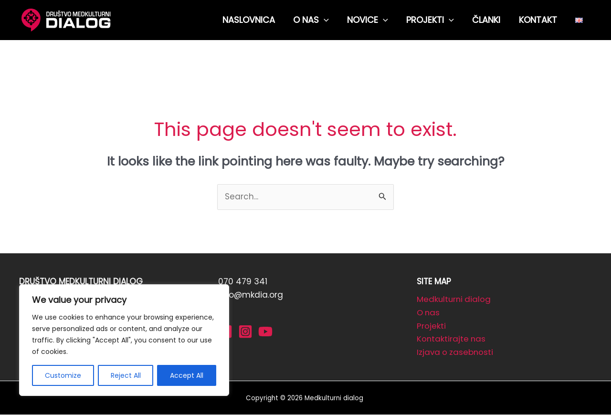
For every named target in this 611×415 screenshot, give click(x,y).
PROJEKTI (434, 20)
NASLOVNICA (256, 20)
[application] (330, 20)
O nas (429, 313)
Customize (63, 375)
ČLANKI (489, 20)
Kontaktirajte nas (452, 339)
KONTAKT (539, 20)
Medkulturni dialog (455, 299)
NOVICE (372, 20)
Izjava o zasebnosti (456, 353)
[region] (124, 340)
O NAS (317, 20)
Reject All (126, 375)
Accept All (186, 375)
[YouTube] (265, 331)
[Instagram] (245, 331)
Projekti (431, 326)
